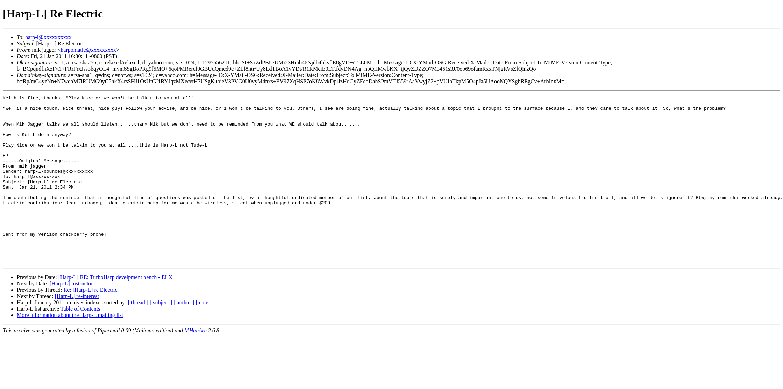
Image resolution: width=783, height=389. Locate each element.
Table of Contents (80, 342)
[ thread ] (138, 336)
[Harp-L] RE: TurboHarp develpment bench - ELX (115, 311)
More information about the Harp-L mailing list (70, 349)
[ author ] (183, 336)
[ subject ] (161, 336)
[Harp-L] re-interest (77, 330)
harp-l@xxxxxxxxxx (48, 37)
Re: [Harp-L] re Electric (90, 323)
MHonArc (195, 364)
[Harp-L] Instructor (71, 317)
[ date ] (204, 336)
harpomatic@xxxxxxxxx (88, 50)
